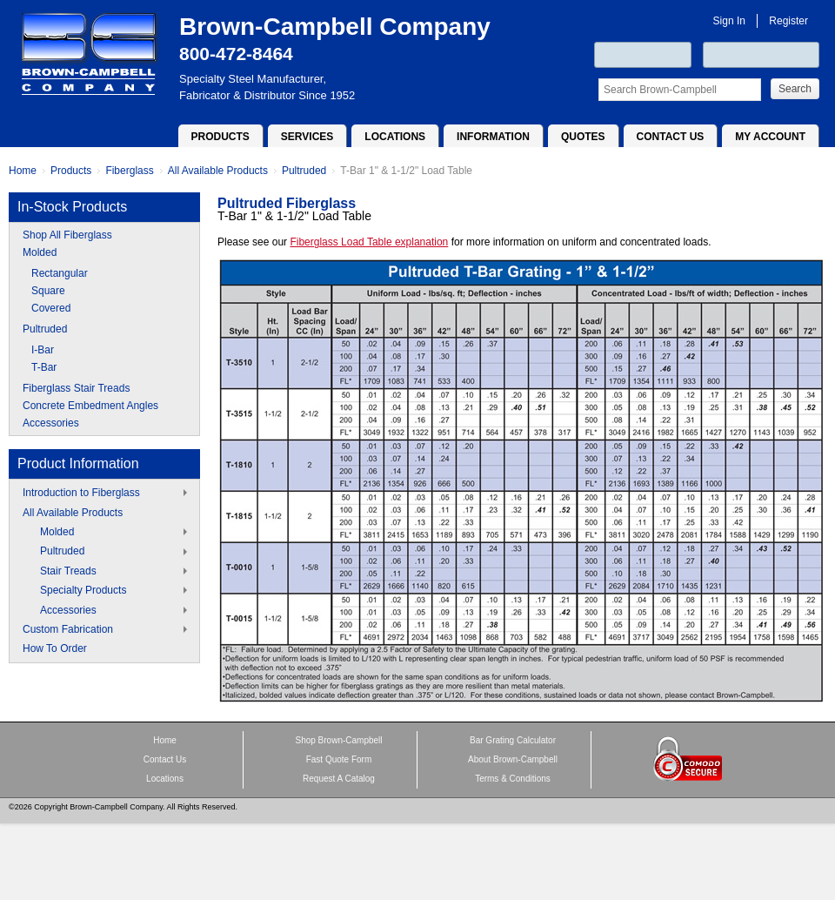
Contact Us (671, 137)
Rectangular (59, 273)
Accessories (51, 423)
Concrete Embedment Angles (90, 406)
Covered (50, 308)
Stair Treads (68, 571)
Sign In (729, 21)
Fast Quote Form (339, 759)
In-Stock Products (72, 206)
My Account (770, 137)
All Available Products (218, 171)
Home (23, 171)
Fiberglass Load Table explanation (369, 242)
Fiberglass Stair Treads (76, 388)
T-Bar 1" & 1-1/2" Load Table (406, 171)
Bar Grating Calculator (513, 740)
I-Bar (42, 350)
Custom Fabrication (68, 629)
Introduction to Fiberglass (81, 493)
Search (795, 89)
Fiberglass (129, 171)
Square (48, 291)
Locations (394, 137)
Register (788, 21)
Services (307, 137)
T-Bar (44, 367)
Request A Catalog (339, 778)
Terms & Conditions (513, 778)
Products (220, 137)
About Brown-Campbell (513, 759)
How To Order (55, 648)
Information (493, 137)
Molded (40, 252)
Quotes (583, 137)
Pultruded (304, 171)
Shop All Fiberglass (67, 235)
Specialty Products (83, 590)
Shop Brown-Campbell (338, 740)
